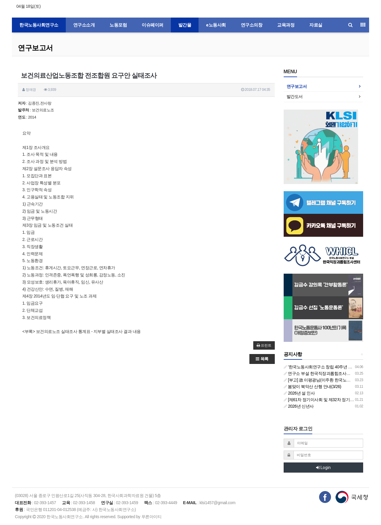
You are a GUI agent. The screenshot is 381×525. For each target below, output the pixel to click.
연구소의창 (252, 25)
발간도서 (295, 96)
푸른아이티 (151, 516)
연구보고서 (35, 48)
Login (323, 467)
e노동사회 (216, 25)
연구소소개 (84, 25)
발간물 (184, 25)
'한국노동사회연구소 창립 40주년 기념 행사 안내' (329, 366)
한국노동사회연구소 (38, 25)
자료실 (315, 25)
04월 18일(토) (28, 6)
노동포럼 (118, 25)
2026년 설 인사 (299, 393)
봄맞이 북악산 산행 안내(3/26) (312, 386)
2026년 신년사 (299, 406)
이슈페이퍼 (152, 25)
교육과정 (285, 25)
